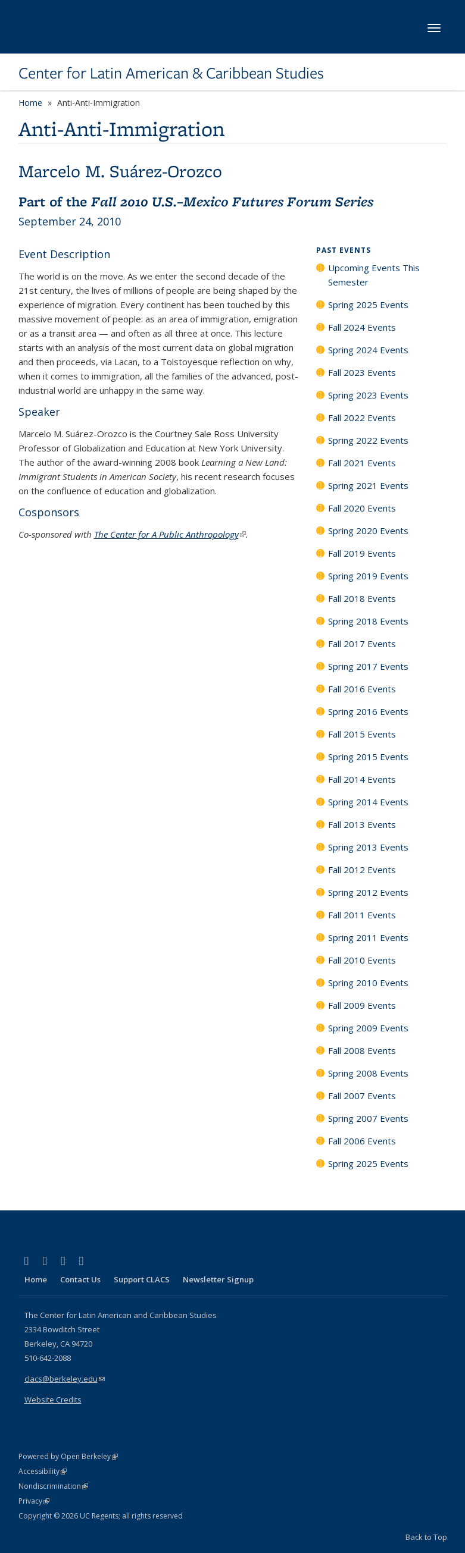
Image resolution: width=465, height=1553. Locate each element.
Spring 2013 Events (368, 847)
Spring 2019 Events (368, 576)
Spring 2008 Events (368, 1073)
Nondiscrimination (53, 1486)
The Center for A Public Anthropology (170, 534)
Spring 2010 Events (368, 983)
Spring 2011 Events (368, 937)
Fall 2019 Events (362, 553)
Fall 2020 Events (362, 508)
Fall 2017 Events (362, 644)
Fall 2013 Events (362, 824)
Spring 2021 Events (368, 485)
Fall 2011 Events (362, 915)
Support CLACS (142, 1279)
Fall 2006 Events (362, 1141)
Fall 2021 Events (362, 463)
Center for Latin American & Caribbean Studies (171, 73)
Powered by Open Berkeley (68, 1456)
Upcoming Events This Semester (374, 275)
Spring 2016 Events (368, 711)
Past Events (343, 250)
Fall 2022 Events (362, 417)
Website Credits (53, 1399)
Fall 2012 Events (362, 870)
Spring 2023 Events (368, 395)
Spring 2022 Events (368, 440)
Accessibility (42, 1471)
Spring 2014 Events (368, 802)
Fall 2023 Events (362, 372)
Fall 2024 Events (362, 327)
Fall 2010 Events (362, 960)
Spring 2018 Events (368, 621)
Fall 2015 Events (362, 734)
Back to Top (426, 1537)
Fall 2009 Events (362, 1005)
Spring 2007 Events (368, 1118)
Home (30, 102)
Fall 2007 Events (362, 1096)
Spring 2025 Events (368, 304)
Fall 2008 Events (362, 1050)
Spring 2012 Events (368, 892)
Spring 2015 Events (368, 757)
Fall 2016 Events (362, 689)
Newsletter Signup (218, 1279)
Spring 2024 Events (368, 350)
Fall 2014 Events (362, 779)
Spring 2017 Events (368, 666)
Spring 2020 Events (368, 531)
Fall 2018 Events (362, 598)
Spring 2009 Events (368, 1028)
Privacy (33, 1501)
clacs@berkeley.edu (64, 1378)
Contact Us (80, 1279)
